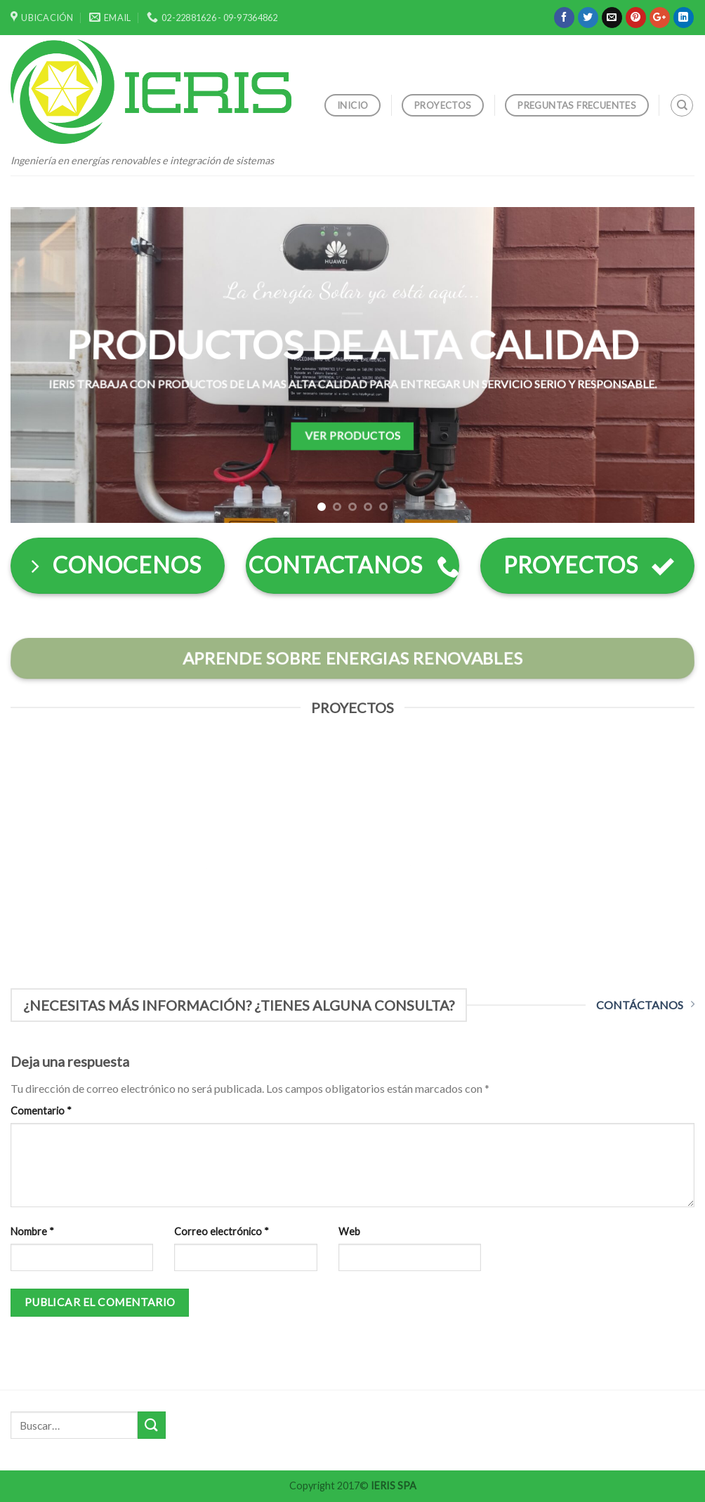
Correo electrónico (221, 1231)
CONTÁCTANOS (645, 1004)
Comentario (41, 1111)
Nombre (32, 1231)
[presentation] (587, 1254)
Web (349, 1231)
